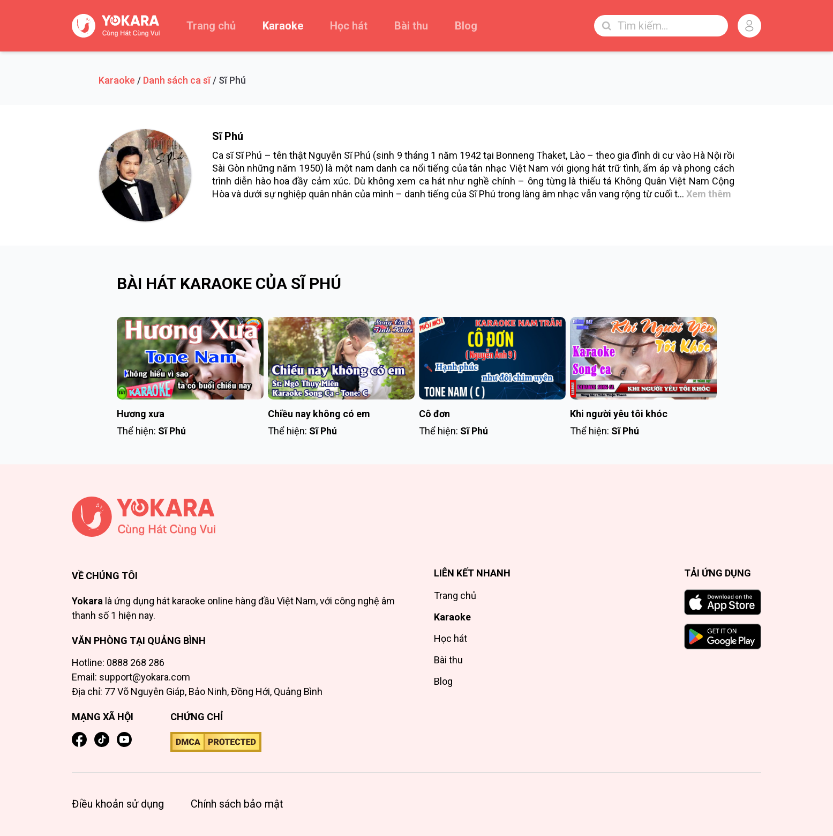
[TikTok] (101, 739)
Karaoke (282, 25)
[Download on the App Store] (722, 602)
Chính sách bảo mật (237, 803)
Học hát (348, 25)
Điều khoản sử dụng (118, 803)
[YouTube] (124, 739)
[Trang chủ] (235, 517)
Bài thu (411, 25)
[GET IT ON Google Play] (722, 636)
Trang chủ (211, 25)
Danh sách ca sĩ (177, 80)
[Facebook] (79, 739)
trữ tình (623, 168)
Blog (466, 25)
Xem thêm (708, 193)
